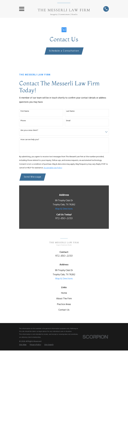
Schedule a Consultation (64, 51)
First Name (25, 111)
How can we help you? (30, 140)
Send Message (32, 177)
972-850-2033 (64, 218)
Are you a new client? (29, 130)
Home (64, 293)
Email (68, 121)
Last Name (70, 111)
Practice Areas (64, 304)
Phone (23, 121)
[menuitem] (22, 344)
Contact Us (63, 310)
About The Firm (64, 298)
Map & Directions (64, 209)
